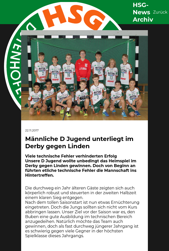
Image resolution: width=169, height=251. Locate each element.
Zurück (160, 12)
